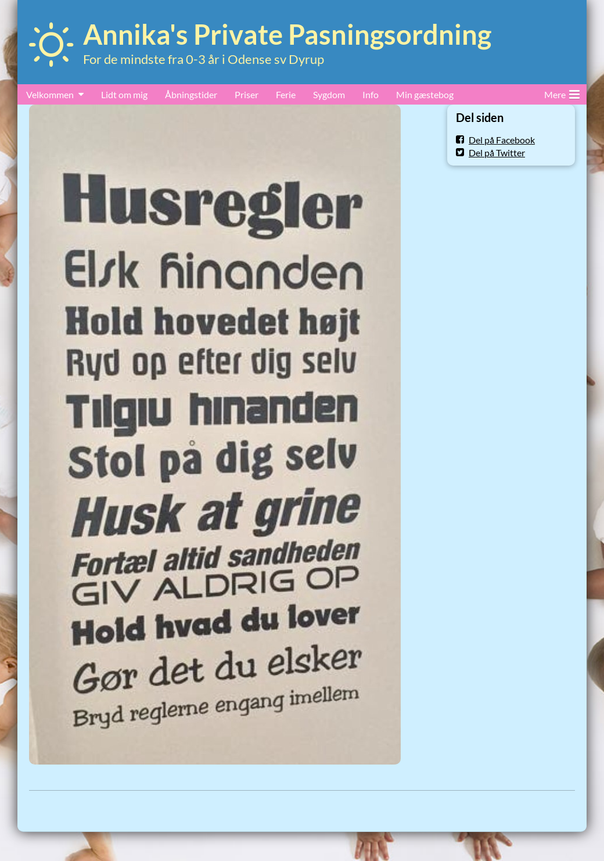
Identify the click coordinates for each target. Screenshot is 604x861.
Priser (246, 94)
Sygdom (329, 94)
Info (370, 94)
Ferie (286, 94)
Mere (562, 92)
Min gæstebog (425, 94)
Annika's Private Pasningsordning (287, 34)
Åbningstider (191, 94)
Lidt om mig (124, 94)
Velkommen (50, 94)
